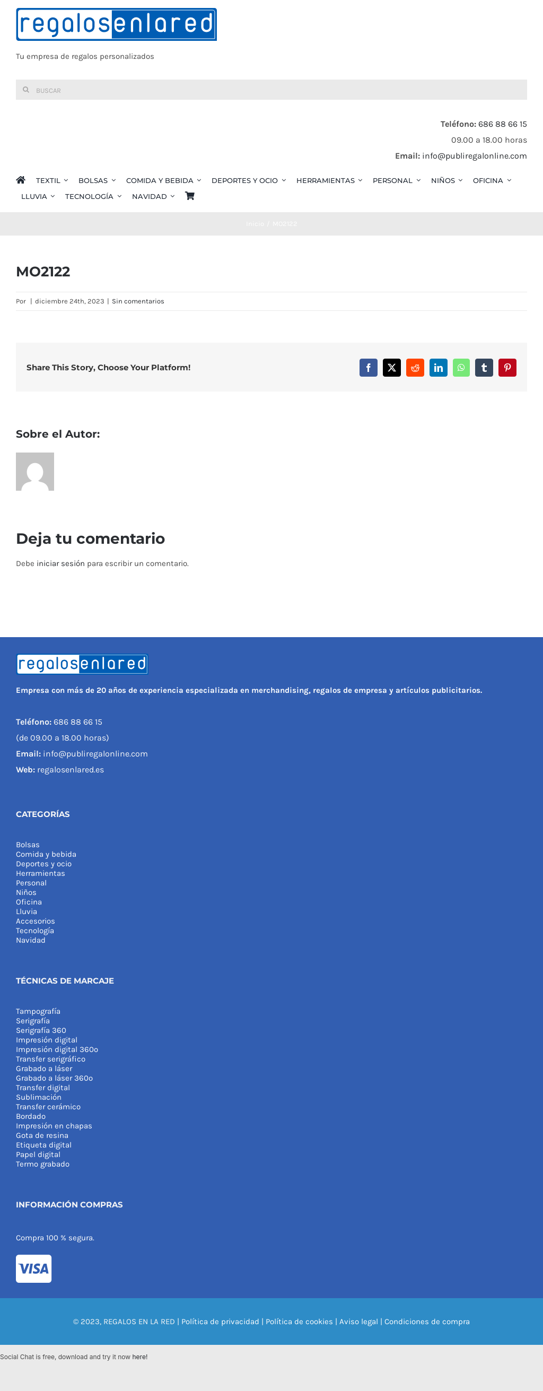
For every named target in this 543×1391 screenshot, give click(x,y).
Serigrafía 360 (41, 1030)
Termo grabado (42, 1164)
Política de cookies (299, 1321)
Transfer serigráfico (50, 1059)
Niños (26, 892)
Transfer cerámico (48, 1106)
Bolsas (28, 844)
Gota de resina (42, 1135)
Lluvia (26, 911)
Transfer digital (43, 1087)
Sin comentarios (138, 301)
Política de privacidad (220, 1321)
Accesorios (35, 921)
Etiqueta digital (44, 1145)
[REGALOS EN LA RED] (271, 40)
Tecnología (35, 930)
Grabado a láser (44, 1068)
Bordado (31, 1116)
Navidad (31, 940)
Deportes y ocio (44, 863)
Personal (31, 883)
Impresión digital (46, 1040)
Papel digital (38, 1154)
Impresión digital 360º (57, 1049)
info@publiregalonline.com (474, 156)
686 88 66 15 (502, 124)
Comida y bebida (46, 854)
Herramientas (40, 873)
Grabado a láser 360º (54, 1078)
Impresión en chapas (54, 1126)
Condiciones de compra (427, 1321)
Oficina (29, 902)
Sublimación (39, 1097)
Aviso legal (358, 1321)
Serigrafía (33, 1020)
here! (139, 1357)
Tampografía (38, 1011)
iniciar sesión (62, 563)
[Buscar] (271, 90)
